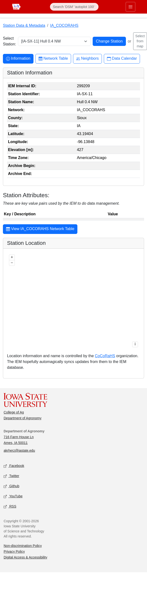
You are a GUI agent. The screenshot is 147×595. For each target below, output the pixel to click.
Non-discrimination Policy (23, 546)
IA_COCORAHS (64, 25)
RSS (10, 506)
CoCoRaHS (105, 356)
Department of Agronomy (22, 418)
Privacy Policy (14, 551)
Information (18, 58)
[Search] (74, 7)
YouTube (13, 496)
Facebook (14, 466)
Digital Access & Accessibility (25, 557)
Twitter (11, 476)
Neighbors (87, 58)
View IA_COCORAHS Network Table (40, 229)
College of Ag (14, 412)
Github (11, 486)
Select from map (140, 41)
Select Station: (9, 41)
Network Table (53, 58)
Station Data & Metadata (24, 25)
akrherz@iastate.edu (19, 450)
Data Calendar (122, 58)
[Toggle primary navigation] (130, 7)
